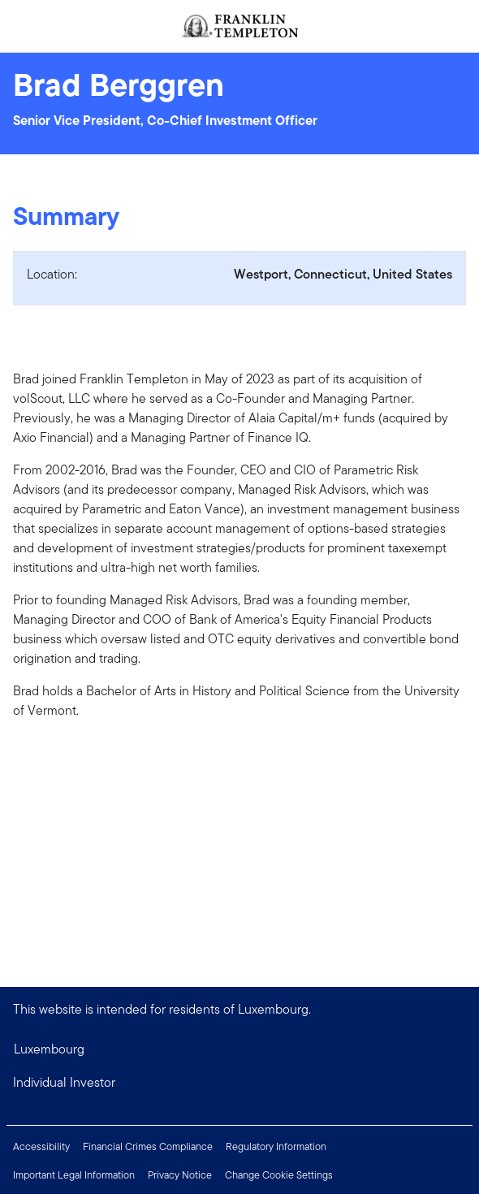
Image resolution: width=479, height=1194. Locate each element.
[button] (239, 1082)
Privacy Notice (180, 1175)
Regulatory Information (276, 1146)
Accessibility (41, 1146)
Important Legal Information (74, 1175)
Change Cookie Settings (279, 1175)
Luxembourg (49, 1049)
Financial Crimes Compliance (148, 1146)
